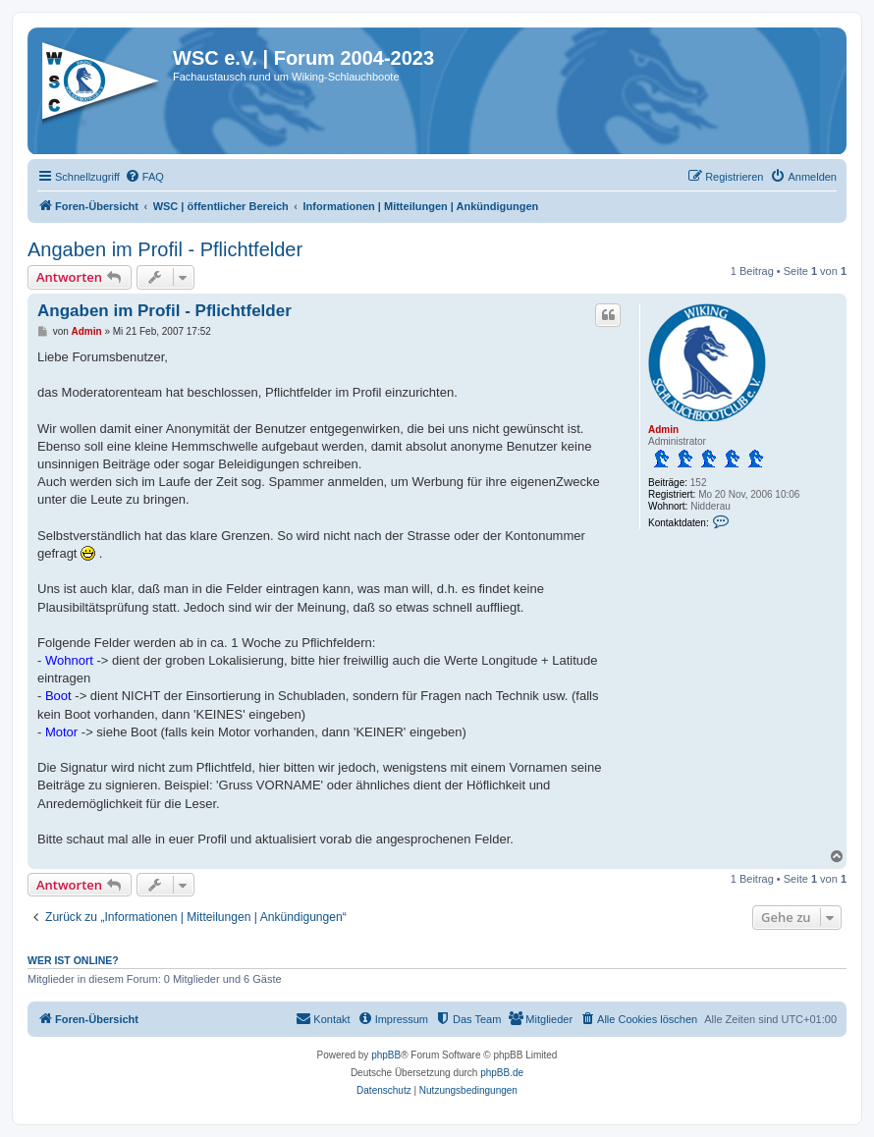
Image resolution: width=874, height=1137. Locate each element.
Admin (663, 429)
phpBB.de (501, 1072)
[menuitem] (144, 177)
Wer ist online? (73, 960)
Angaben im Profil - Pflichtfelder (164, 249)
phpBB (386, 1055)
